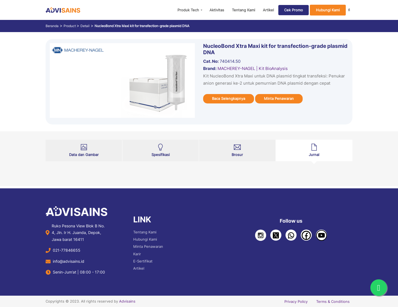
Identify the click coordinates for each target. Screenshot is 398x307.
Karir (137, 254)
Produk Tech (188, 10)
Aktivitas (217, 10)
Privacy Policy (296, 301)
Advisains (127, 301)
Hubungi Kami (328, 10)
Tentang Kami (243, 10)
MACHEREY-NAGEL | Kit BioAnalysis (253, 68)
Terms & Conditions (333, 301)
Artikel (268, 10)
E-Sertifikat (143, 261)
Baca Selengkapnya (228, 98)
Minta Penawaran (279, 98)
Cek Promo (293, 10)
